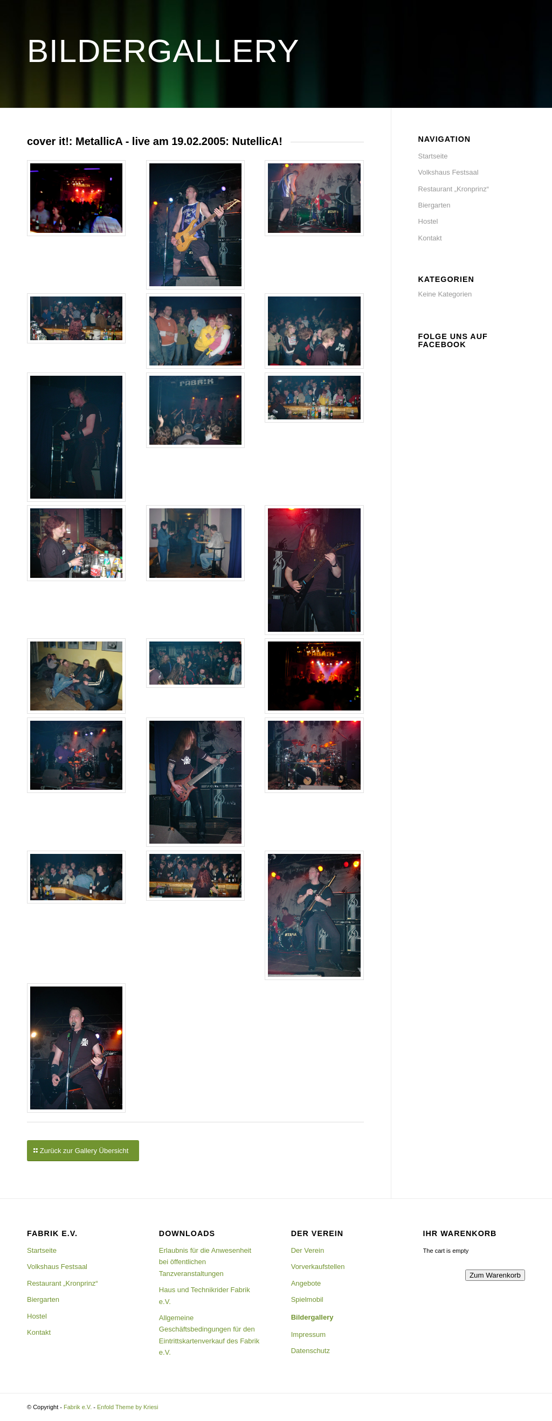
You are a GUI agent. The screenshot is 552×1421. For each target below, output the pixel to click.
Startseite (433, 156)
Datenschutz (310, 1351)
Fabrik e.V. (78, 1407)
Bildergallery (312, 1317)
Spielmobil (307, 1299)
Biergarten (434, 205)
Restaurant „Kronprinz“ (453, 189)
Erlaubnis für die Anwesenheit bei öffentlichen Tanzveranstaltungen (205, 1262)
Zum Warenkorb (495, 1275)
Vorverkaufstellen (318, 1267)
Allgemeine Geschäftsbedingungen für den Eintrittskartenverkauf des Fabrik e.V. (209, 1335)
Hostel (428, 221)
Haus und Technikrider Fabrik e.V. (204, 1295)
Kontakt (430, 238)
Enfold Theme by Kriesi (127, 1407)
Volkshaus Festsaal (448, 172)
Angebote (306, 1283)
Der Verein (307, 1250)
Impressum (308, 1334)
